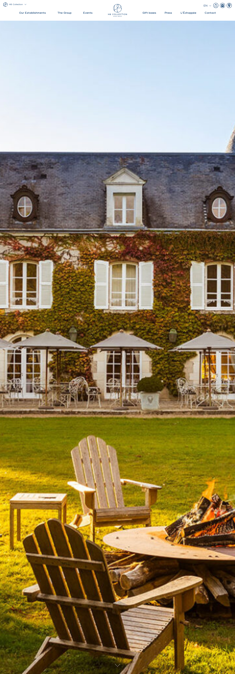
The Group (64, 12)
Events (88, 12)
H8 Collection (16, 4)
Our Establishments (32, 12)
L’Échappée (188, 12)
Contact (210, 12)
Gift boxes (149, 12)
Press (168, 12)
